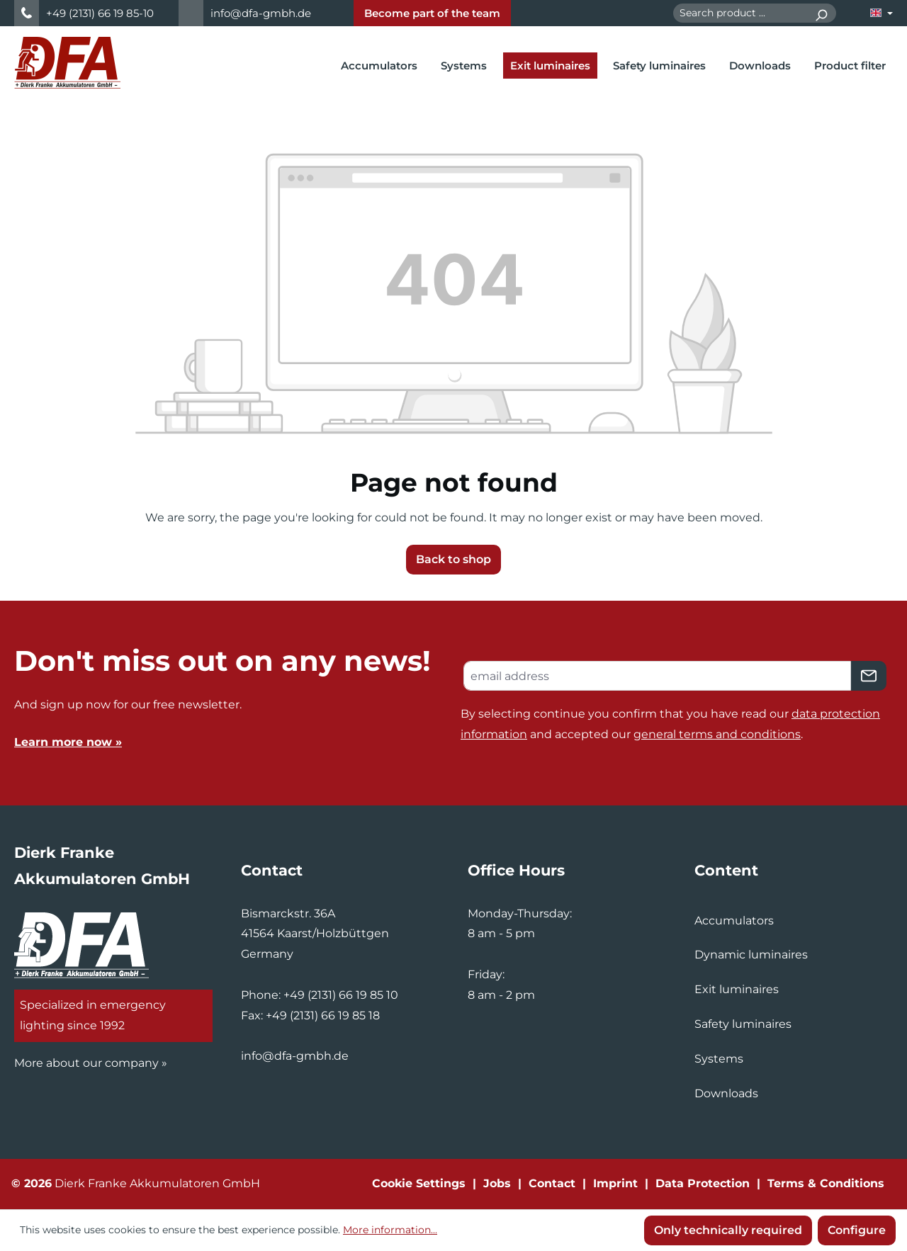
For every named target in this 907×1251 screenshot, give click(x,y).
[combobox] (739, 13)
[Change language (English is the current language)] (881, 13)
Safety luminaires (742, 1024)
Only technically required (728, 1230)
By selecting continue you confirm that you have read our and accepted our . (670, 724)
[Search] (821, 13)
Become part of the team (432, 13)
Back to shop (453, 559)
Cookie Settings (419, 1183)
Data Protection (702, 1183)
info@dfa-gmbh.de (260, 13)
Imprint (615, 1183)
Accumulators (734, 920)
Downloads (726, 1093)
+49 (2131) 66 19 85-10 (100, 13)
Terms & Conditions (825, 1183)
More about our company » (90, 1063)
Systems (718, 1058)
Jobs (497, 1183)
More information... (390, 1229)
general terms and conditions (717, 734)
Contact (552, 1183)
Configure (857, 1230)
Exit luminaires (736, 989)
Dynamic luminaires (751, 954)
